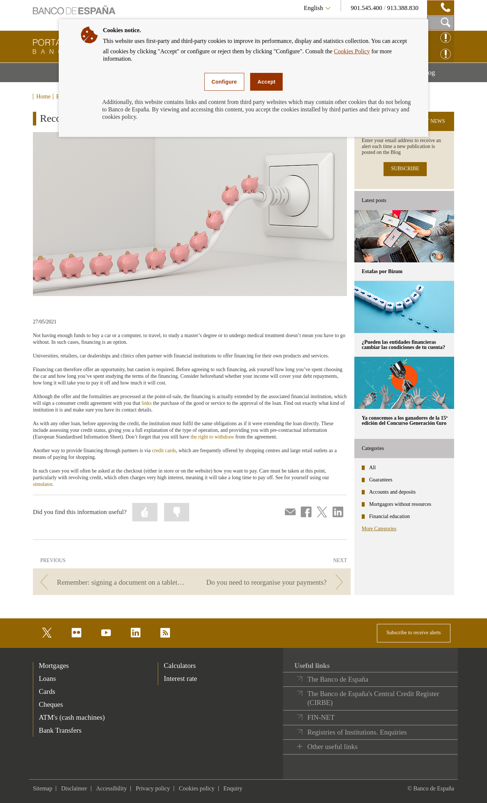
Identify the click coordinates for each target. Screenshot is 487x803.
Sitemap (42, 788)
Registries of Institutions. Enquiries (357, 732)
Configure (224, 82)
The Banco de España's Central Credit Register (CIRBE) (373, 698)
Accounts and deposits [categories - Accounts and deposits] (392, 492)
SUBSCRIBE (405, 168)
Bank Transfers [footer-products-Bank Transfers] (60, 730)
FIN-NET (321, 717)
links (147, 403)
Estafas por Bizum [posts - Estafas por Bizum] (382, 271)
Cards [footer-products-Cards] (47, 691)
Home (43, 97)
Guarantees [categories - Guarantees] (380, 480)
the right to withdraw (212, 437)
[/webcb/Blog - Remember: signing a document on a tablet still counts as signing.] (111, 582)
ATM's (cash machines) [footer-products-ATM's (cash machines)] (72, 717)
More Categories (379, 528)
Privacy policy (153, 788)
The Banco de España (337, 679)
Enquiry (233, 788)
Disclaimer (74, 788)
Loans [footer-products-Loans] (47, 678)
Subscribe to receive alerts (413, 632)
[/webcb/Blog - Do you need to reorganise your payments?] (272, 582)
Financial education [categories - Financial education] (389, 516)
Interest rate (180, 678)
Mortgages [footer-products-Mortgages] (54, 665)
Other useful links (332, 746)
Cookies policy (196, 788)
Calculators (180, 665)
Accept (266, 82)
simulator (42, 484)
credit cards (164, 450)
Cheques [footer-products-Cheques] (51, 704)
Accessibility (111, 788)
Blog (438, 75)
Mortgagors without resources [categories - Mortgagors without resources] (400, 504)
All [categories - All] (372, 467)
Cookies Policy (352, 51)
